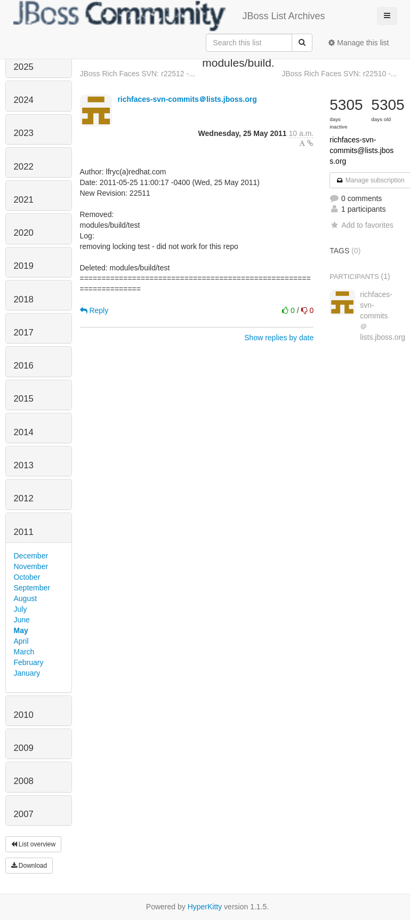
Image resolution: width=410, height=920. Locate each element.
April (21, 641)
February (29, 662)
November (31, 566)
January (27, 673)
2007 (24, 814)
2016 (24, 366)
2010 (24, 715)
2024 (24, 100)
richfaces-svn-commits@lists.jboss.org (361, 150)
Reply (94, 310)
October (27, 577)
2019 (24, 266)
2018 (24, 299)
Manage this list (358, 42)
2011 (24, 532)
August (25, 598)
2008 (24, 781)
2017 (24, 332)
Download (29, 865)
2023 (24, 133)
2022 (24, 167)
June (22, 619)
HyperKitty (205, 906)
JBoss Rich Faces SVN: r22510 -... (339, 73)
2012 (24, 498)
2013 (24, 465)
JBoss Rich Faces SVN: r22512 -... (137, 73)
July (20, 609)
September (32, 587)
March (24, 651)
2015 (24, 399)
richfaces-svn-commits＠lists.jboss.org (186, 99)
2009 (24, 748)
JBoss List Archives (169, 16)
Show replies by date (278, 337)
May (21, 630)
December (31, 555)
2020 (24, 233)
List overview (33, 844)
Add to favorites (361, 225)
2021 (24, 200)
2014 (24, 432)
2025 (24, 67)
